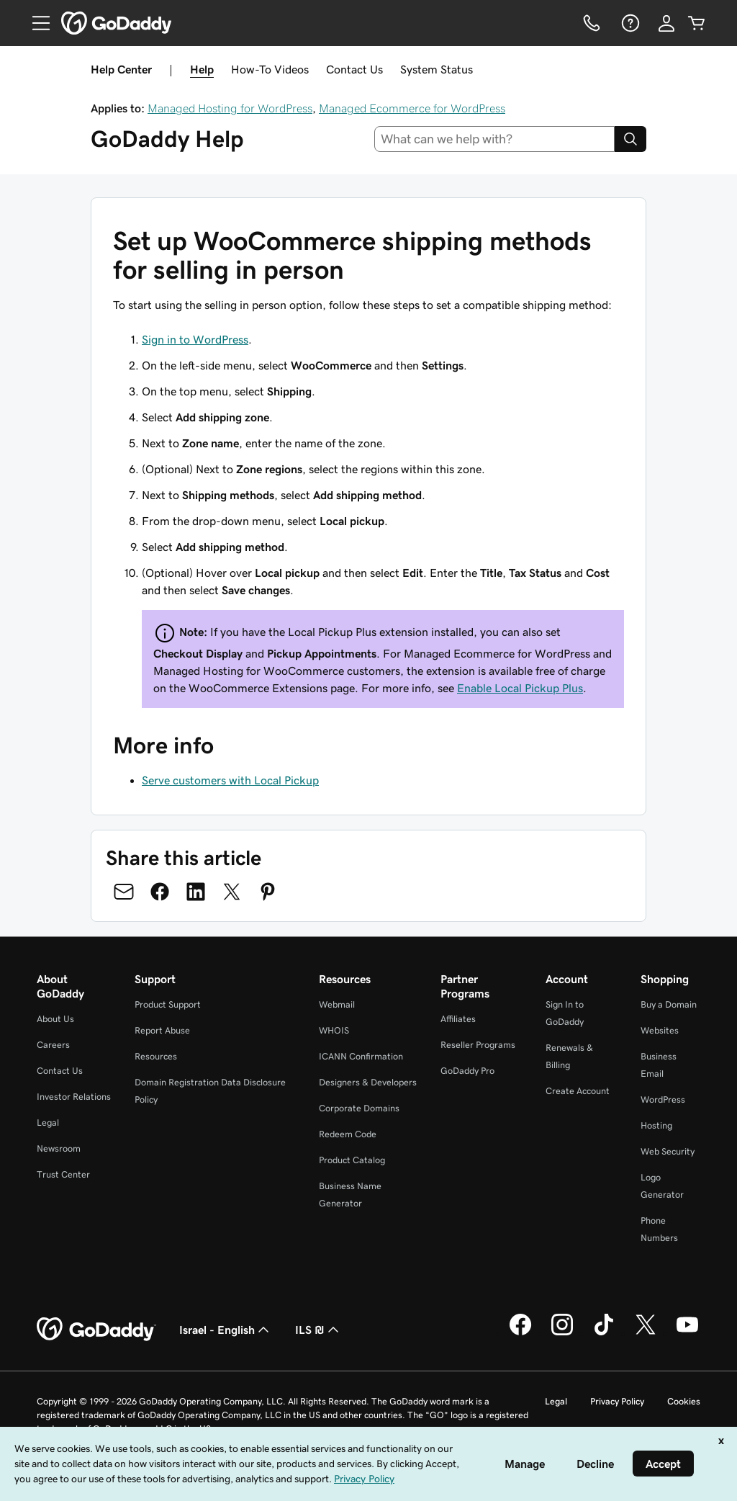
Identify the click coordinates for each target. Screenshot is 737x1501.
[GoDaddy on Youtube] (687, 1333)
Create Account (578, 1090)
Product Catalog (352, 1160)
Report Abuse (162, 1030)
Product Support (168, 1004)
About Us (55, 1018)
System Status (436, 69)
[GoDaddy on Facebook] (520, 1333)
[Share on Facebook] (160, 892)
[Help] (629, 23)
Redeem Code (347, 1134)
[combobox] (495, 139)
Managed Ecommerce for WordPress (412, 108)
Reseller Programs (477, 1044)
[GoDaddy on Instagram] (562, 1333)
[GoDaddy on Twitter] (646, 1333)
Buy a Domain (669, 1004)
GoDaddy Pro (467, 1070)
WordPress (663, 1099)
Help (202, 69)
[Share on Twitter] (232, 892)
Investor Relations (74, 1096)
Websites (660, 1030)
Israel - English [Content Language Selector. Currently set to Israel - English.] (225, 1329)
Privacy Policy (617, 1401)
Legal (48, 1122)
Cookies (683, 1401)
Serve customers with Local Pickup (230, 780)
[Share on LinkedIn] (196, 892)
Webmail (337, 1004)
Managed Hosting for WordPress (230, 108)
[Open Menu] (35, 23)
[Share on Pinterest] (268, 892)
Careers (53, 1044)
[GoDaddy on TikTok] (604, 1333)
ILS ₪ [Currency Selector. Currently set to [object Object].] (318, 1329)
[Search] (630, 139)
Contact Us (354, 69)
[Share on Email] (124, 892)
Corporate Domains (359, 1108)
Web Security (668, 1151)
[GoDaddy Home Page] (96, 1329)
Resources (156, 1056)
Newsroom (59, 1148)
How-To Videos (270, 69)
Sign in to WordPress (195, 339)
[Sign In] (666, 23)
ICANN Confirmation (361, 1056)
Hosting (656, 1125)
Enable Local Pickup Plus (520, 688)
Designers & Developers (368, 1082)
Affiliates (458, 1018)
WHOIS (334, 1030)
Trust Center (63, 1174)
